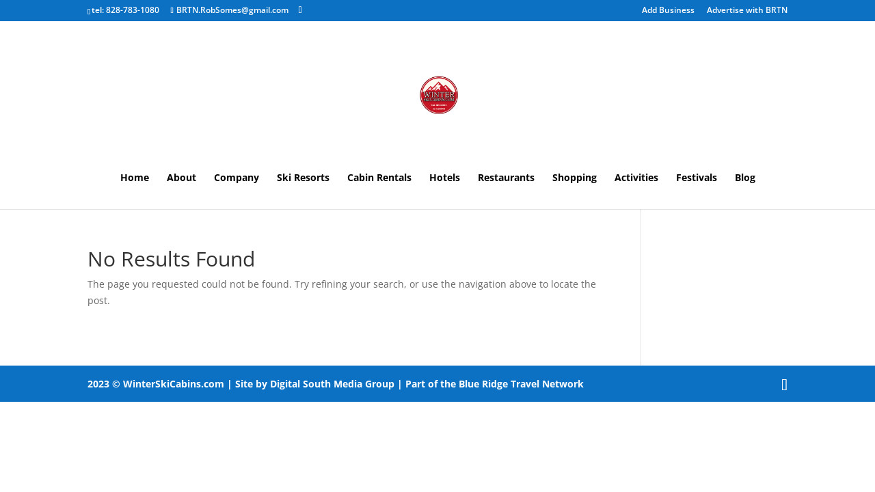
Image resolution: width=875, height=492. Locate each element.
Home (134, 178)
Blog (745, 178)
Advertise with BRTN (747, 11)
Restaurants (506, 178)
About (181, 178)
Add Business (668, 11)
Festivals (696, 178)
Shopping (574, 178)
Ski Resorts (303, 178)
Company (236, 178)
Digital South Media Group (332, 383)
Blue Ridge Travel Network (521, 383)
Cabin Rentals (379, 178)
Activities (636, 178)
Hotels (444, 178)
